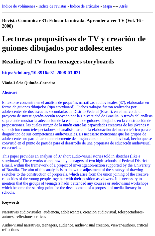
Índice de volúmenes (18, 6)
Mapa (107, 6)
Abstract (9, 93)
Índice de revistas (53, 6)
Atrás (123, 6)
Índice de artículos (84, 6)
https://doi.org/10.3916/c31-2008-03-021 (41, 72)
